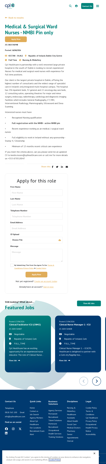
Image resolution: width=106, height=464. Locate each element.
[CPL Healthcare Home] (10, 5)
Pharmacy (71, 431)
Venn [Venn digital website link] (12, 459)
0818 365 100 (11, 412)
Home (32, 408)
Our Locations (35, 427)
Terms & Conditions (80, 456)
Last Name (15, 198)
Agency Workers (36, 418)
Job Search (34, 414)
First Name (15, 187)
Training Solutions (55, 437)
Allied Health (72, 421)
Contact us (34, 411)
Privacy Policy (28, 268)
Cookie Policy (41, 268)
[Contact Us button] (87, 6)
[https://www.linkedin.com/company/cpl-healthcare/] (6, 433)
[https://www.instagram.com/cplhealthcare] (13, 429)
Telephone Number (18, 210)
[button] (96, 381)
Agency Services (55, 410)
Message (14, 246)
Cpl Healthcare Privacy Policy (61, 456)
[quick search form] (70, 6)
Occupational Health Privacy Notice (91, 427)
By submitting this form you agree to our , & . (34, 266)
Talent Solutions (55, 420)
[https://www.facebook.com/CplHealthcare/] (6, 429)
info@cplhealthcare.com (15, 416)
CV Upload (14, 234)
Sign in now (48, 286)
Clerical (70, 441)
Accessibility (91, 434)
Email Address (16, 222)
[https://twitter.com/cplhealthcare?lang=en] (20, 429)
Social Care (71, 424)
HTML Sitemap (94, 456)
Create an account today (45, 281)
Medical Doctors (73, 427)
